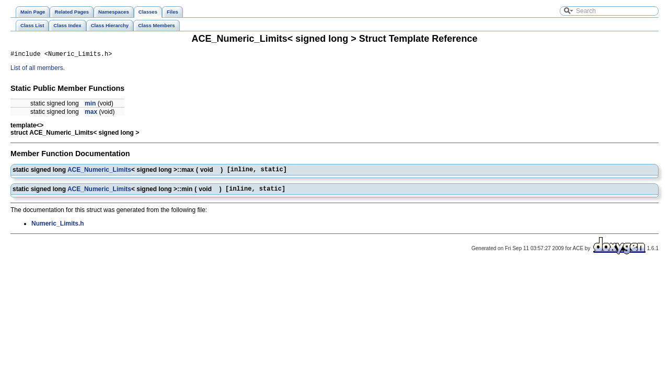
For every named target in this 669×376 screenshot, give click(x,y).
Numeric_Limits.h (57, 228)
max (91, 113)
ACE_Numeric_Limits (99, 171)
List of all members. (37, 69)
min (90, 105)
